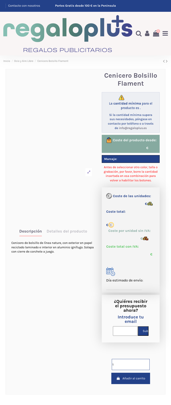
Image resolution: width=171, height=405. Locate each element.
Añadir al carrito (130, 378)
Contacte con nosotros (24, 6)
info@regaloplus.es (133, 127)
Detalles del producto (67, 231)
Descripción (30, 231)
